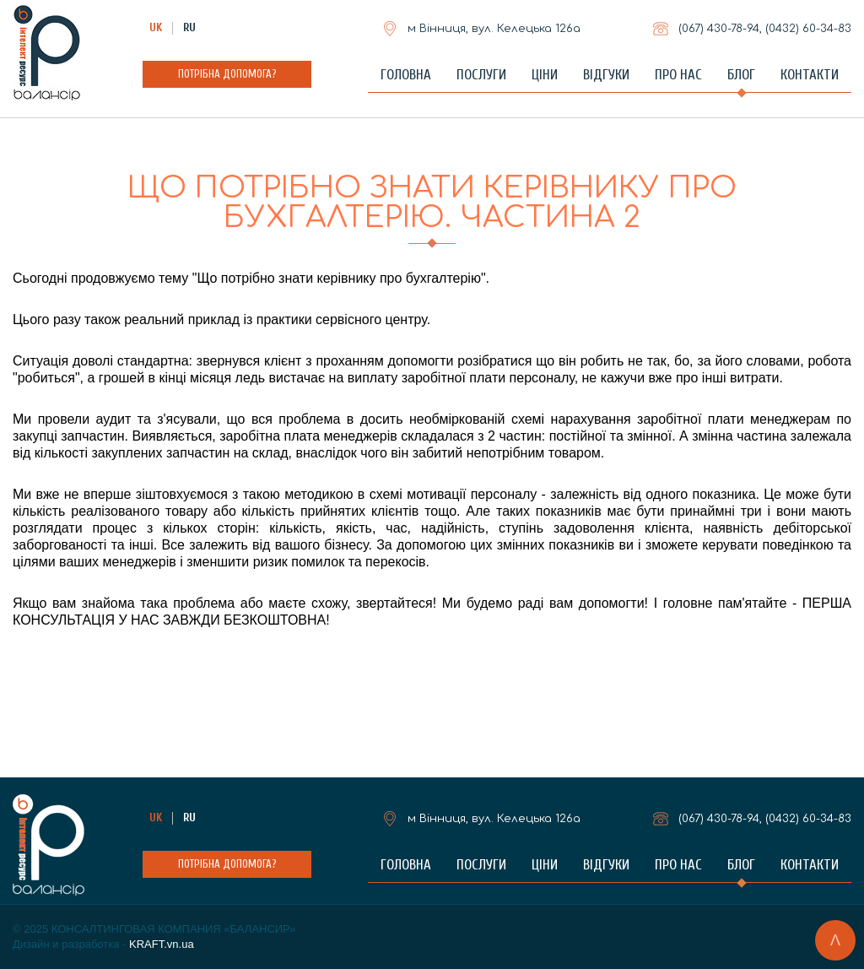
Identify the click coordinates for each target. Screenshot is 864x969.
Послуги (481, 75)
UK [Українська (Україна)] (155, 27)
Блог (741, 75)
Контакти (809, 75)
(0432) (808, 29)
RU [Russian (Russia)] (189, 27)
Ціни (545, 75)
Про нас (678, 75)
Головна (406, 75)
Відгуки (606, 75)
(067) (718, 29)
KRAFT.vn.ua (161, 944)
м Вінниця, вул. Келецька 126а (494, 29)
